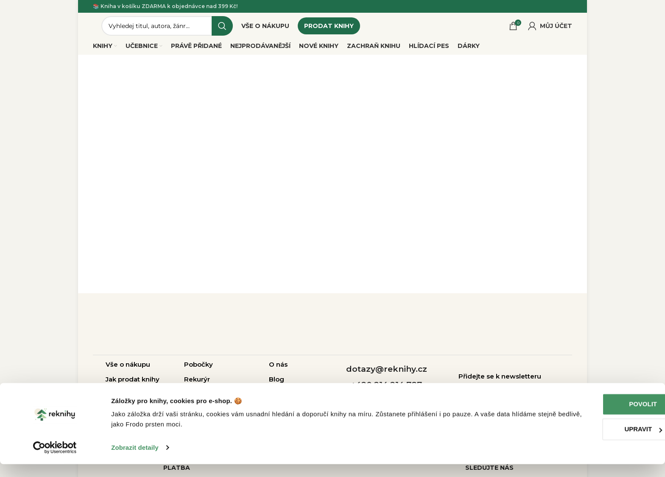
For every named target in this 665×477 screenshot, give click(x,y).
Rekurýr (197, 383)
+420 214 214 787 (386, 389)
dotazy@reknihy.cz (386, 374)
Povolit (594, 417)
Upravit (594, 442)
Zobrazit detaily (135, 460)
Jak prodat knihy (132, 383)
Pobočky (198, 369)
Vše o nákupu (128, 369)
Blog (276, 383)
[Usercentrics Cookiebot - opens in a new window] (55, 460)
